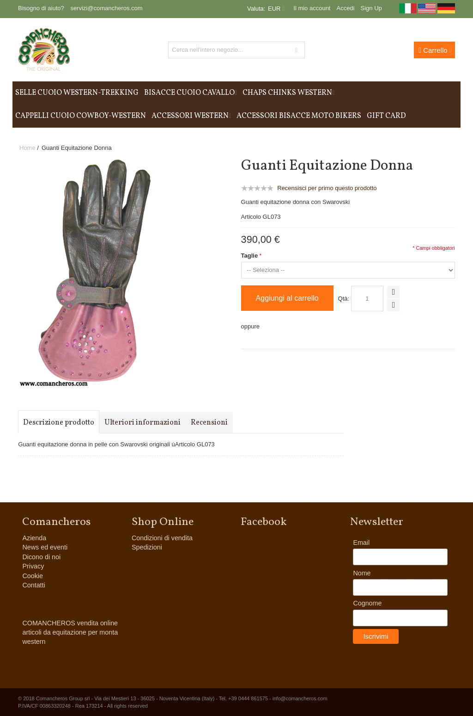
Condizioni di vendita (162, 538)
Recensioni (209, 423)
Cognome (367, 603)
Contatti (33, 585)
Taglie (249, 255)
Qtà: (344, 298)
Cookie (32, 576)
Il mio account (311, 8)
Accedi (345, 8)
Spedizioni (147, 547)
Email (361, 542)
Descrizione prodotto (58, 423)
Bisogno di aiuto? (41, 8)
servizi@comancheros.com (106, 8)
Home (27, 147)
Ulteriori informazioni (142, 423)
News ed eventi (44, 547)
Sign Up (371, 8)
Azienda (34, 538)
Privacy (33, 566)
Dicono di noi (41, 557)
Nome (361, 573)
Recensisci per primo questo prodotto (326, 188)
